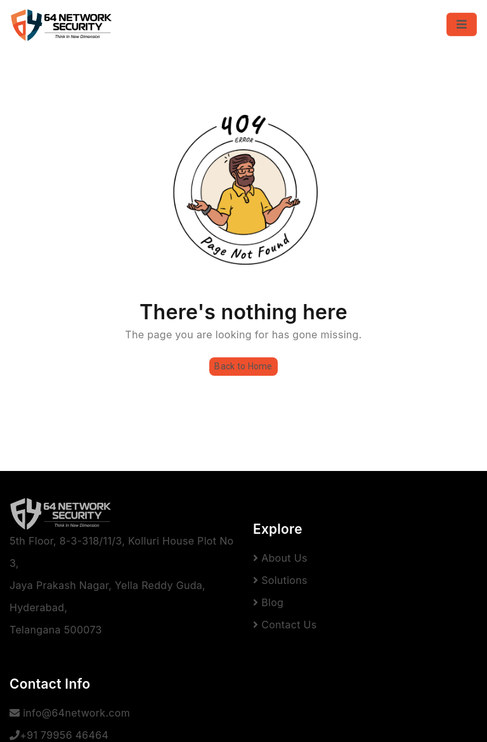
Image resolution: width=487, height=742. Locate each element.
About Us (280, 558)
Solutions (280, 580)
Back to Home (243, 366)
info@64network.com (70, 712)
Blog (268, 602)
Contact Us (285, 624)
